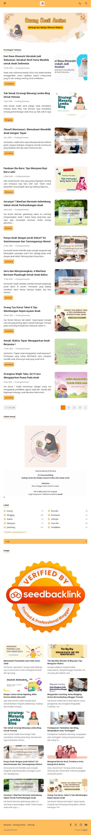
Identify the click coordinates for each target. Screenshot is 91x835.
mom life (55, 523)
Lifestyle (54, 519)
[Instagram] (81, 825)
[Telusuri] (86, 3)
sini (40, 491)
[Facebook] (70, 825)
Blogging (8, 120)
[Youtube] (86, 825)
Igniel (85, 830)
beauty (10, 511)
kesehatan (55, 515)
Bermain (8, 228)
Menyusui (9, 192)
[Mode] (79, 3)
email (60, 494)
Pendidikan (9, 84)
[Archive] (45, 541)
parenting (9, 153)
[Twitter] (75, 825)
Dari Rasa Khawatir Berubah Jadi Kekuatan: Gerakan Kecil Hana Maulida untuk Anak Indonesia (26, 60)
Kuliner (10, 519)
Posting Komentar (23, 68)
